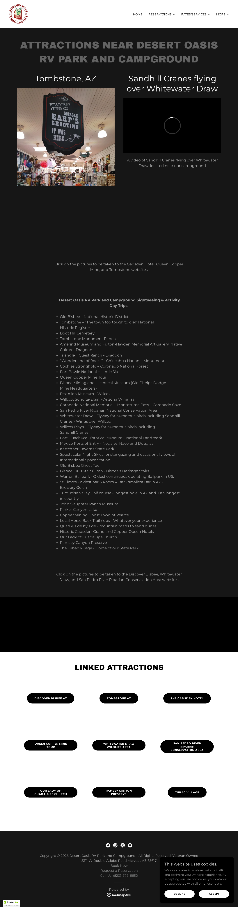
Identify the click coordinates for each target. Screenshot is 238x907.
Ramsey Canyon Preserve (119, 792)
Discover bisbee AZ (50, 698)
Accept (214, 893)
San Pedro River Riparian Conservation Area (187, 747)
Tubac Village (187, 792)
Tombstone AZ (119, 698)
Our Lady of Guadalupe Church (50, 792)
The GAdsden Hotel (187, 698)
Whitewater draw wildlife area (119, 745)
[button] (161, 14)
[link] (18, 13)
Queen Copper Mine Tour (51, 745)
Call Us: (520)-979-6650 (119, 876)
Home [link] (138, 14)
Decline (179, 893)
